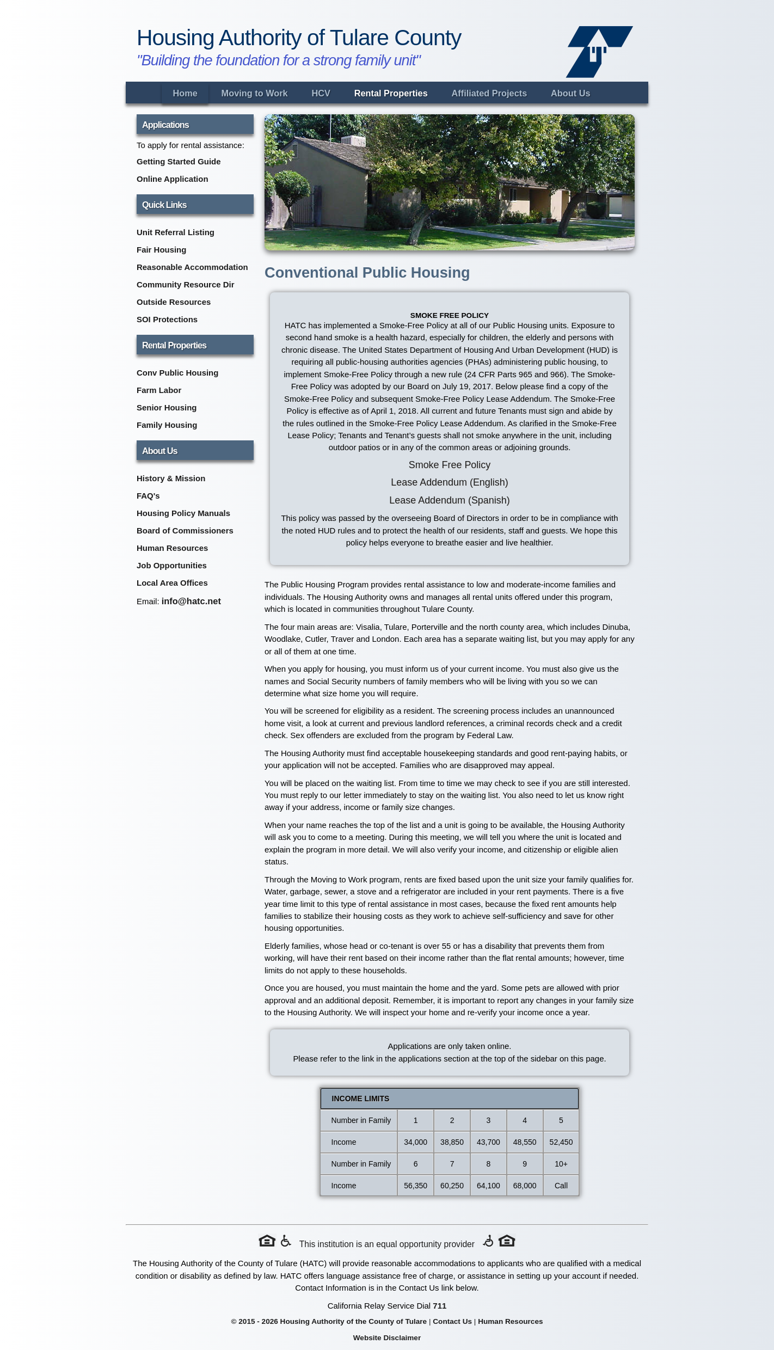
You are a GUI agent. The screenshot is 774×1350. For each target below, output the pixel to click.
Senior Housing (167, 407)
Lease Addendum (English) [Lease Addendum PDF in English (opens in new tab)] (449, 482)
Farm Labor (159, 390)
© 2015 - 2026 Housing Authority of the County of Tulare (329, 1321)
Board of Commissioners (185, 530)
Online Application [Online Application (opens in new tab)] (172, 178)
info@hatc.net (191, 601)
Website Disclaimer (387, 1338)
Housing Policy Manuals (183, 513)
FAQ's (148, 495)
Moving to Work (255, 93)
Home (185, 93)
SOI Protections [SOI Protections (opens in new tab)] (167, 319)
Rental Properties (391, 93)
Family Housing (167, 424)
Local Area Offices (172, 582)
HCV (320, 93)
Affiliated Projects (489, 93)
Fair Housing (161, 249)
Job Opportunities (172, 565)
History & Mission (171, 478)
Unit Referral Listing (175, 232)
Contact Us (452, 1321)
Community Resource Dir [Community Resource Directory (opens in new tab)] (185, 284)
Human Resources (172, 548)
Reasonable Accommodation (192, 267)
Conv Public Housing (177, 372)
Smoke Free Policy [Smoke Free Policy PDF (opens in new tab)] (450, 464)
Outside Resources (174, 301)
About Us (571, 93)
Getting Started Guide (179, 161)
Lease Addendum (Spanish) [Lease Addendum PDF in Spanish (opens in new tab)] (449, 500)
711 (439, 1305)
